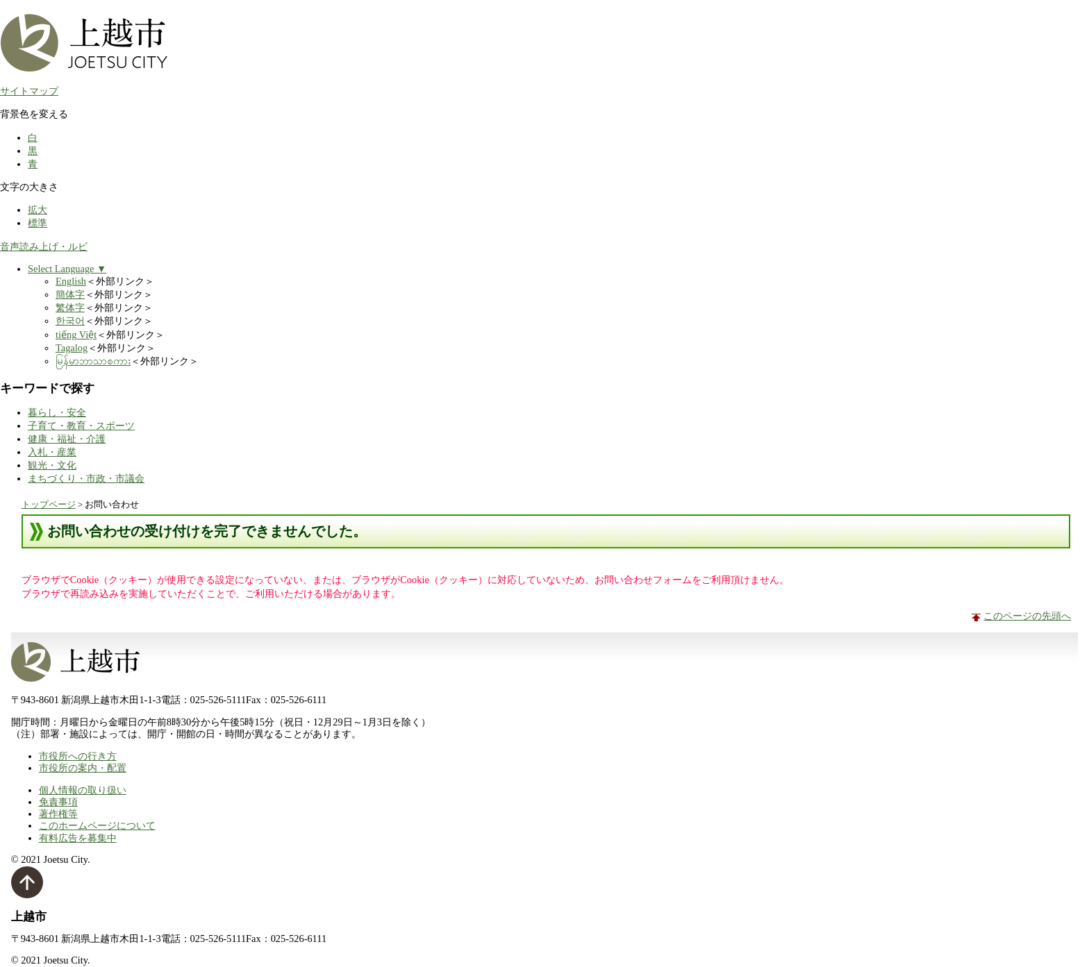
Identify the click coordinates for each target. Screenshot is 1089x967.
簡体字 (70, 294)
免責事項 (58, 801)
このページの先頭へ (1027, 615)
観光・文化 (52, 465)
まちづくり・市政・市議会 (86, 478)
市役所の (82, 767)
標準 (37, 222)
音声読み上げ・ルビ (44, 246)
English (71, 281)
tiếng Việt (76, 334)
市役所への (78, 756)
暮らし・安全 (57, 412)
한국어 (70, 320)
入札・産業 (52, 451)
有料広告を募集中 (78, 837)
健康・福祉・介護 (67, 438)
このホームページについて (97, 825)
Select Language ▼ (67, 268)
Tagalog (72, 347)
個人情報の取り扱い (82, 790)
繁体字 (70, 307)
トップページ (49, 504)
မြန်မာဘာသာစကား (93, 361)
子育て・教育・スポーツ (81, 425)
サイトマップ (29, 90)
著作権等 (58, 813)
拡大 (37, 209)
